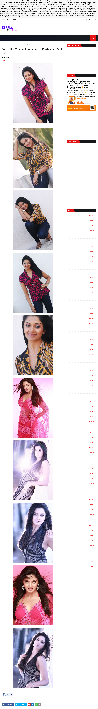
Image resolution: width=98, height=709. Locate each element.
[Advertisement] (81, 125)
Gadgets (82, 334)
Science (82, 499)
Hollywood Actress (82, 365)
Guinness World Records (82, 344)
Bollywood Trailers (82, 272)
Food (82, 329)
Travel (82, 546)
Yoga (82, 566)
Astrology (82, 241)
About (8, 19)
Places (82, 484)
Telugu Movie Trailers (82, 535)
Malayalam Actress (82, 427)
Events (82, 318)
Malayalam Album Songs (82, 432)
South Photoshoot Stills (12, 45)
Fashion (82, 324)
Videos (82, 551)
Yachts (82, 561)
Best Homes (82, 251)
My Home (82, 468)
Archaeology (82, 231)
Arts (82, 236)
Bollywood (82, 256)
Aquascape (82, 225)
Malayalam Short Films (82, 453)
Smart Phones (82, 504)
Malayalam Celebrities (82, 437)
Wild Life (82, 556)
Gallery (82, 339)
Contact (14, 19)
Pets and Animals (82, 479)
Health (82, 349)
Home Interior (82, 375)
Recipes (82, 494)
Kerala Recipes (82, 401)
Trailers (82, 540)
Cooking (82, 303)
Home (3, 19)
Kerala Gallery (82, 391)
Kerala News (82, 396)
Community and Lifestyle (82, 298)
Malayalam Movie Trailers (82, 448)
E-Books (82, 308)
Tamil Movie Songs (82, 530)
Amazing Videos (82, 220)
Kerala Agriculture (82, 386)
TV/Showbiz (82, 525)
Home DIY (82, 370)
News (82, 473)
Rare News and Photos (82, 489)
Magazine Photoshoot (82, 422)
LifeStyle (82, 411)
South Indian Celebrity (11, 700)
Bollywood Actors (82, 262)
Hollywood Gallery (82, 360)
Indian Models (82, 380)
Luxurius (82, 417)
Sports (82, 520)
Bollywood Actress (82, 267)
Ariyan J (5, 53)
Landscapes (82, 406)
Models (82, 458)
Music (82, 463)
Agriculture (82, 215)
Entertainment (82, 313)
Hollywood (82, 355)
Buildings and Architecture (82, 282)
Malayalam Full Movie (82, 442)
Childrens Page (82, 293)
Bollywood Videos (82, 277)
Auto (82, 246)
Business (82, 287)
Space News (82, 515)
